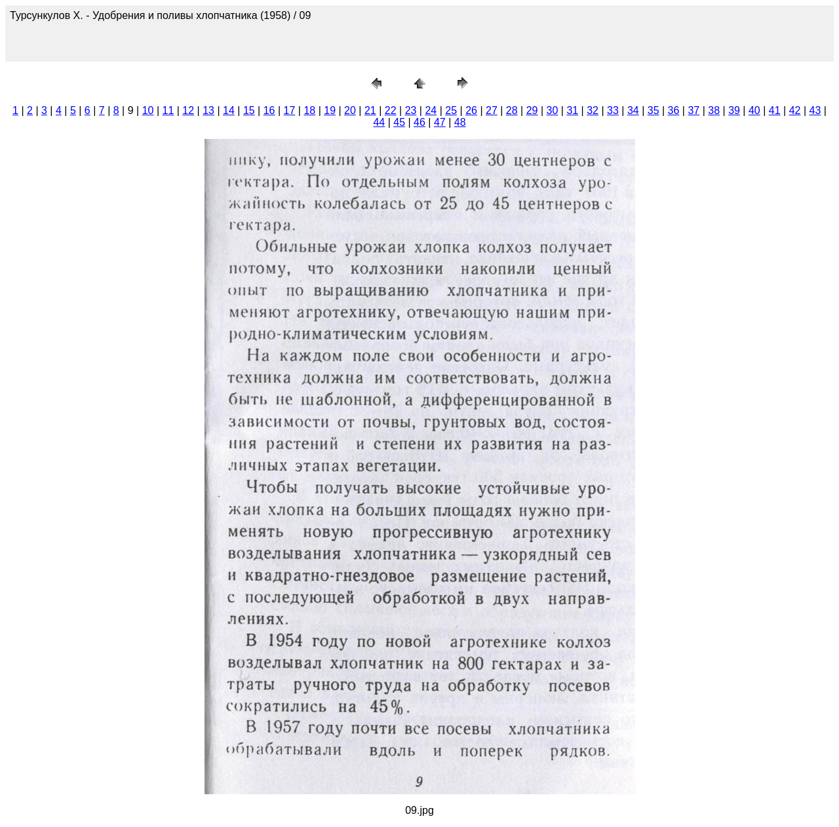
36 (674, 110)
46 (419, 122)
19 (330, 110)
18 (309, 110)
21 (370, 110)
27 (492, 110)
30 (552, 110)
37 (693, 110)
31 (572, 110)
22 (391, 110)
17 (290, 110)
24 (431, 110)
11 (168, 110)
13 (208, 110)
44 (379, 122)
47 (440, 122)
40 (754, 110)
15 (249, 110)
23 (411, 110)
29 (532, 110)
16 (269, 110)
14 (229, 110)
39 (734, 110)
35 (653, 110)
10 (148, 110)
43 (815, 110)
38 (714, 110)
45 (399, 122)
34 (633, 110)
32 (592, 110)
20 (350, 110)
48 (460, 122)
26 (471, 110)
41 (775, 110)
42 (795, 110)
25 (451, 110)
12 (188, 110)
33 (613, 110)
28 (512, 110)
